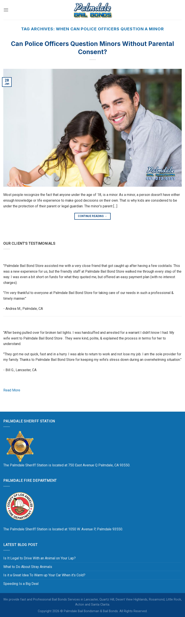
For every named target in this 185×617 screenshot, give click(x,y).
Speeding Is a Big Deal (20, 584)
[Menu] (6, 9)
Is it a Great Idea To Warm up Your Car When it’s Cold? (44, 575)
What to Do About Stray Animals (27, 567)
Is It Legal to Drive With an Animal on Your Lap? (39, 558)
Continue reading (92, 216)
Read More (11, 390)
